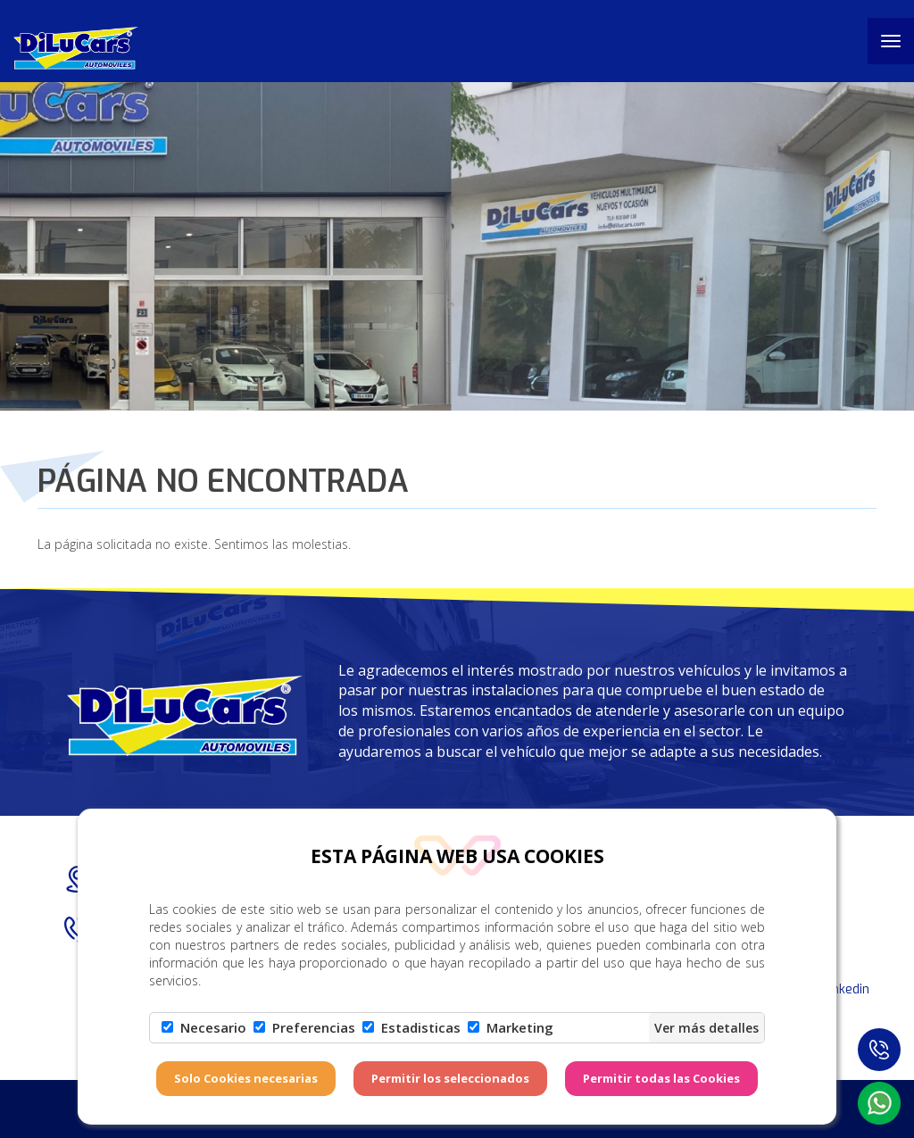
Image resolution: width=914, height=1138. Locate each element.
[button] (879, 1049)
